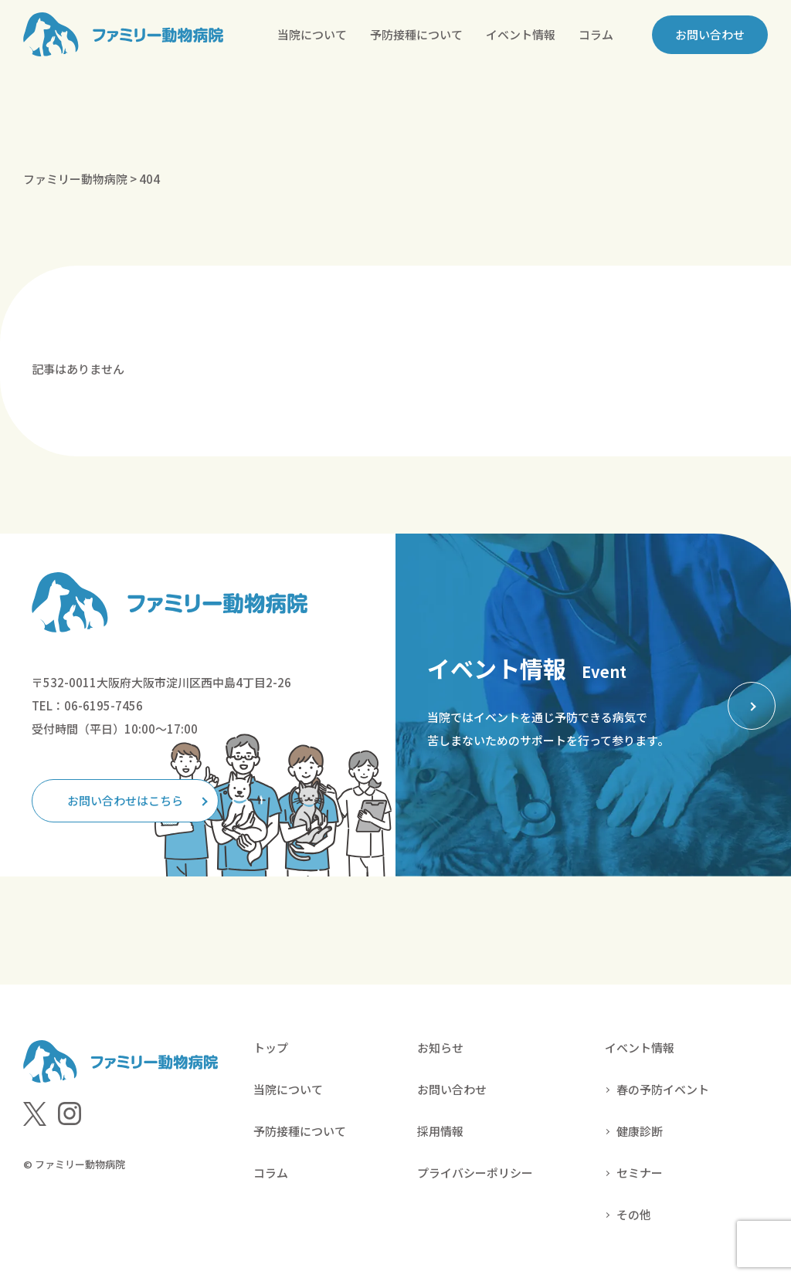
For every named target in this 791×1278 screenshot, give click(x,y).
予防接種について (416, 34)
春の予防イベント (662, 1089)
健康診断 (639, 1131)
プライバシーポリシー (475, 1172)
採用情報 (440, 1131)
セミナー (639, 1172)
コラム (596, 34)
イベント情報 (520, 34)
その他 (633, 1214)
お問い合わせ (710, 34)
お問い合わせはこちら (125, 800)
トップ (270, 1047)
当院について (312, 34)
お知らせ (440, 1047)
